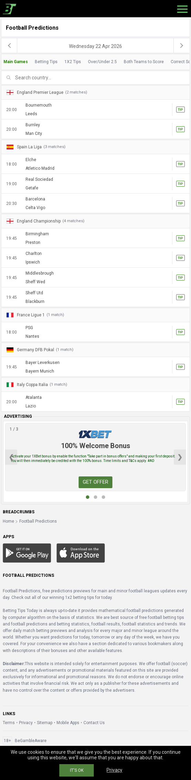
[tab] (95, 62)
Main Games (15, 61)
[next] (182, 45)
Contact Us (94, 722)
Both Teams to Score (144, 61)
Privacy (26, 722)
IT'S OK (76, 770)
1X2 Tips (72, 61)
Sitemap (44, 722)
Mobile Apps (68, 722)
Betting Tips (46, 61)
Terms (9, 722)
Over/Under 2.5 (102, 61)
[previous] (9, 45)
